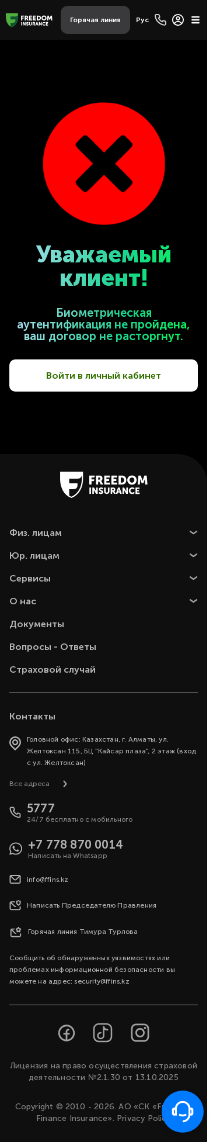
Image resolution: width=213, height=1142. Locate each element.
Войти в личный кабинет (103, 375)
